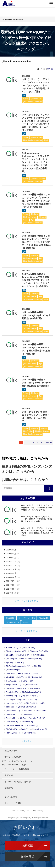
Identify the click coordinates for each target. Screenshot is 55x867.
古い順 (50, 69)
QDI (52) (37, 666)
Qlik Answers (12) (13, 711)
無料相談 (27, 845)
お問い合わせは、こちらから (25, 480)
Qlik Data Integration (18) (31, 692)
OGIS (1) (26, 622)
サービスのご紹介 (13, 757)
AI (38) (21, 677)
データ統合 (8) (32, 725)
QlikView (44, 428)
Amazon (25, 220)
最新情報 (9, 775)
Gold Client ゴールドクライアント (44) (22, 674)
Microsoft (42, 217)
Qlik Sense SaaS (37, 99)
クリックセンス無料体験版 (17, 769)
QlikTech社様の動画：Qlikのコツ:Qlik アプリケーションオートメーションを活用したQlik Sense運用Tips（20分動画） (36, 241)
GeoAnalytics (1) (12, 622)
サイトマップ (38, 811)
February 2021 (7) (13, 733)
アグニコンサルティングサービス (17, 761)
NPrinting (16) (11, 696)
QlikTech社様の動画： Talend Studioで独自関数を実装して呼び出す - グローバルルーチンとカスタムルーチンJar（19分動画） (36, 280)
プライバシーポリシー (20, 811)
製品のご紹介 (11, 750)
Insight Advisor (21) (13, 685)
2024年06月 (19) (13, 585)
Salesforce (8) (27, 722)
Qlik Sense (35, 214)
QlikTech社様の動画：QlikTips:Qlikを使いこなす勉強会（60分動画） (36, 315)
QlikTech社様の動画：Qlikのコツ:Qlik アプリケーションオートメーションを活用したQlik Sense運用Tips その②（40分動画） (36, 200)
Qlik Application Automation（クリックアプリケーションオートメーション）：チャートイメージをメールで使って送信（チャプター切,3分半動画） (36, 162)
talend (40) (10, 677)
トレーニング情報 (13, 803)
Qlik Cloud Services (38, 179)
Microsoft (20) (35, 688)
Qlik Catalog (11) (29, 714)
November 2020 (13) (14, 703)
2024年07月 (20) (13, 581)
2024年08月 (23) (13, 577)
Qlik (24, 95)
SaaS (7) (24, 729)
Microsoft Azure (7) (39, 729)
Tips (32, 220)
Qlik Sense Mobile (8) (14, 725)
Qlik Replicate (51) (13, 670)
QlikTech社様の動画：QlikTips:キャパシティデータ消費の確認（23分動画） (36, 382)
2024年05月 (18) (13, 589)
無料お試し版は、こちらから (25, 458)
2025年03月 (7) (12, 550)
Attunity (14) (10, 700)
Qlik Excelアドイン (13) (35, 703)
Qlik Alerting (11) (12, 714)
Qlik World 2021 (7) (31, 733)
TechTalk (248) (23, 655)
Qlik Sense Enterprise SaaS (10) (32, 718)
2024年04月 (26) (13, 593)
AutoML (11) (11, 718)
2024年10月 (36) (13, 569)
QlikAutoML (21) (31, 685)
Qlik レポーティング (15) (30, 696)
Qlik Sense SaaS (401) (39, 651)
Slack (46, 140)
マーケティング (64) (27, 618)
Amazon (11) (40, 711)
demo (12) (10, 707)
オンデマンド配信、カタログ (18, 781)
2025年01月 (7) (12, 558)
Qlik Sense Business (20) (16, 688)
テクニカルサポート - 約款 (14, 764)
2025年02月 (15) (13, 554)
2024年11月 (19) (13, 565)
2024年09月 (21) (13, 573)
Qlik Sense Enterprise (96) (31, 659)
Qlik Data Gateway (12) (27, 707)
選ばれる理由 (11, 797)
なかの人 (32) (11, 681)
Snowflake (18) (12, 692)
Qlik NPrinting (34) (34, 677)
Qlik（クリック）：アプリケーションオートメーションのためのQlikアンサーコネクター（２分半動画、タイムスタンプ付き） (36, 85)
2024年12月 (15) (13, 561)
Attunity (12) (44, 618)
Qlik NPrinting (28, 431)
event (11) (28, 711)
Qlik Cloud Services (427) (16, 651)
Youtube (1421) (12, 648)
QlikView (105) (11, 659)
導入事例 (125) (38, 655)
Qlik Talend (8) (11, 729)
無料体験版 (27, 856)
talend (46, 299)
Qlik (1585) (10, 618)
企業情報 (9, 788)
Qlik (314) (9, 655)
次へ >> (48, 442)
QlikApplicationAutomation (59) (18, 666)
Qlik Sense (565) (28, 648)
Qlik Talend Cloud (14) (28, 700)
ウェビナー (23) (27, 681)
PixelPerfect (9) (12, 722)
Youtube (25, 99)
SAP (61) (20, 662)
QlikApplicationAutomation (32, 102)
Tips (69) (9, 662)
